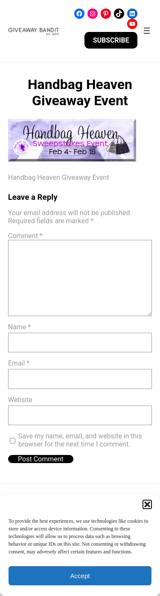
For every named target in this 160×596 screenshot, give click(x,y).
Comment (25, 236)
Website (20, 400)
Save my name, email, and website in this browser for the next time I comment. (80, 440)
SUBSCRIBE (111, 40)
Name (19, 327)
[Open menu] (147, 31)
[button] (147, 504)
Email (18, 363)
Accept (80, 575)
